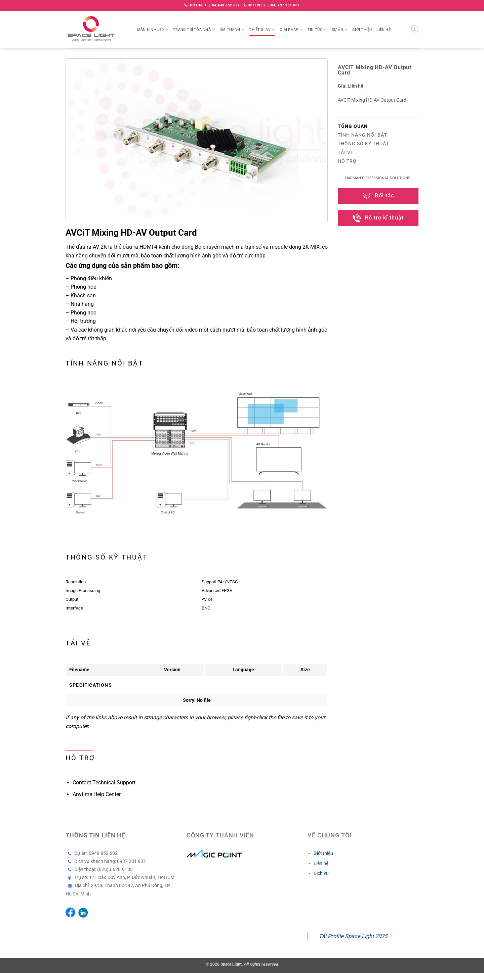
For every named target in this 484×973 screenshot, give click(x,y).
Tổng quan (353, 126)
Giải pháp (291, 30)
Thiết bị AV (262, 30)
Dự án (340, 30)
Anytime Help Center (97, 794)
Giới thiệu (362, 30)
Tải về (346, 152)
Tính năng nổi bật (362, 135)
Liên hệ (383, 30)
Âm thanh (232, 30)
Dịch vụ (321, 873)
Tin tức (317, 30)
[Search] (413, 30)
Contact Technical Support (104, 782)
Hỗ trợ (347, 161)
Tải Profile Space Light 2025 (353, 936)
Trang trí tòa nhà (194, 30)
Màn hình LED (152, 30)
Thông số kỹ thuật (363, 143)
